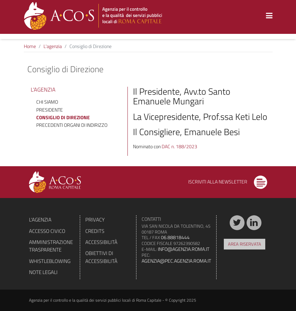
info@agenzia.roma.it (183, 249)
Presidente (49, 109)
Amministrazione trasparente (51, 246)
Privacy (95, 220)
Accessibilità (101, 242)
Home (30, 46)
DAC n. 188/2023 (179, 146)
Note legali (43, 272)
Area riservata (244, 244)
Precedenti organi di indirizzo (71, 125)
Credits (94, 231)
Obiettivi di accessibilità (101, 257)
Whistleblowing (49, 261)
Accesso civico (47, 231)
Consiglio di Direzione (63, 117)
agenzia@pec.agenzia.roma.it (176, 260)
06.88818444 (175, 237)
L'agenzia (53, 46)
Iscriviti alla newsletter (227, 181)
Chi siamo (47, 101)
